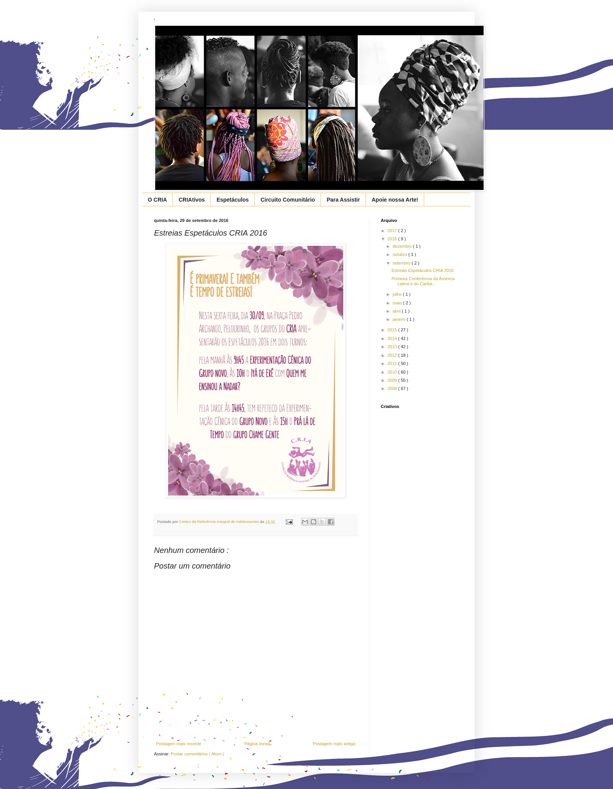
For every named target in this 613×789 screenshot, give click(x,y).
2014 (392, 338)
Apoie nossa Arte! (395, 200)
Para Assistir (343, 200)
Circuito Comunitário (287, 200)
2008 (392, 388)
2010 (392, 372)
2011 (392, 363)
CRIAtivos (192, 200)
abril (397, 311)
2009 (392, 380)
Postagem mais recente (178, 743)
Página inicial (257, 743)
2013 (392, 346)
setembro (402, 263)
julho (398, 294)
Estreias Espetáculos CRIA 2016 (422, 270)
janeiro (400, 319)
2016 (392, 238)
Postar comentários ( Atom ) (197, 753)
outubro (400, 254)
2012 (392, 355)
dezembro (403, 246)
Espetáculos (233, 200)
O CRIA (157, 200)
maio (398, 303)
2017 (392, 230)
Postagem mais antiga (334, 743)
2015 (392, 329)
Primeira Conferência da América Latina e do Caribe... (422, 281)
